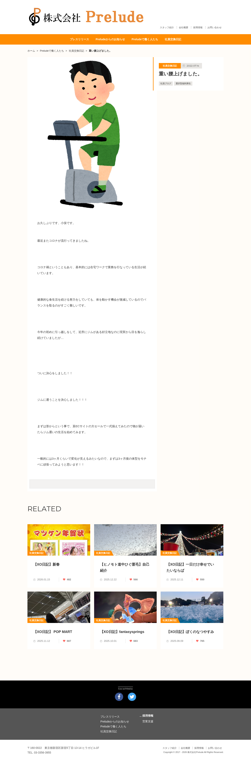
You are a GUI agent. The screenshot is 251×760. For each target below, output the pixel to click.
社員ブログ (165, 82)
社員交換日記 (173, 38)
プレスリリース (79, 38)
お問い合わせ (214, 28)
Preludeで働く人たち (145, 38)
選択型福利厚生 (183, 82)
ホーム (31, 49)
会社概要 (183, 28)
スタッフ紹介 (167, 28)
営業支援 (147, 720)
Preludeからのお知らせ (110, 38)
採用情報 (198, 28)
